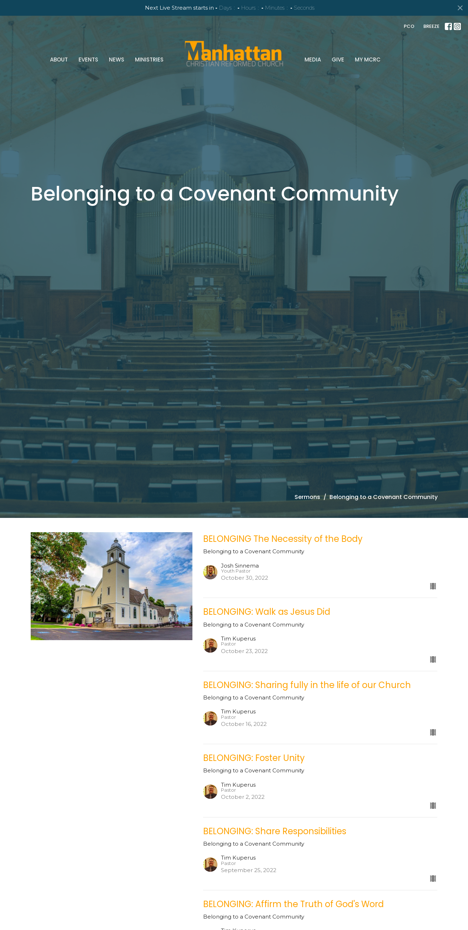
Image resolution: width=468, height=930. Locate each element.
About (59, 59)
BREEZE (431, 26)
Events (88, 59)
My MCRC (368, 59)
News (116, 59)
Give (338, 59)
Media (313, 59)
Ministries (149, 59)
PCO (409, 26)
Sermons (307, 497)
